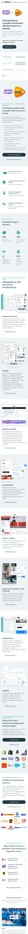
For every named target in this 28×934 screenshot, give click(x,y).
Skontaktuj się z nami (17, 2)
